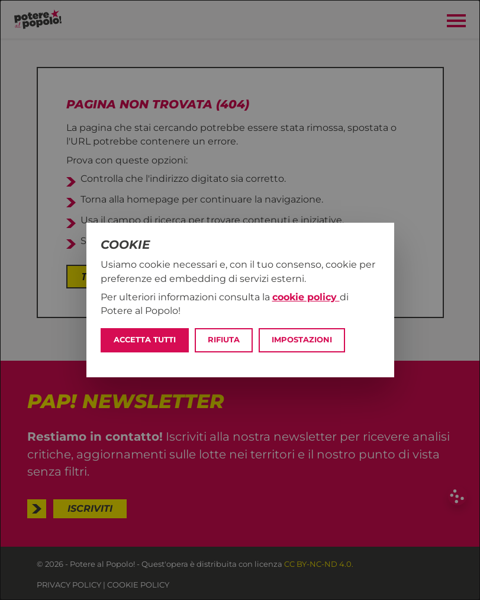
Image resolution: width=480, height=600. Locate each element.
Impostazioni (302, 339)
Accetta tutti (145, 339)
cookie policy (306, 297)
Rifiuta (224, 339)
